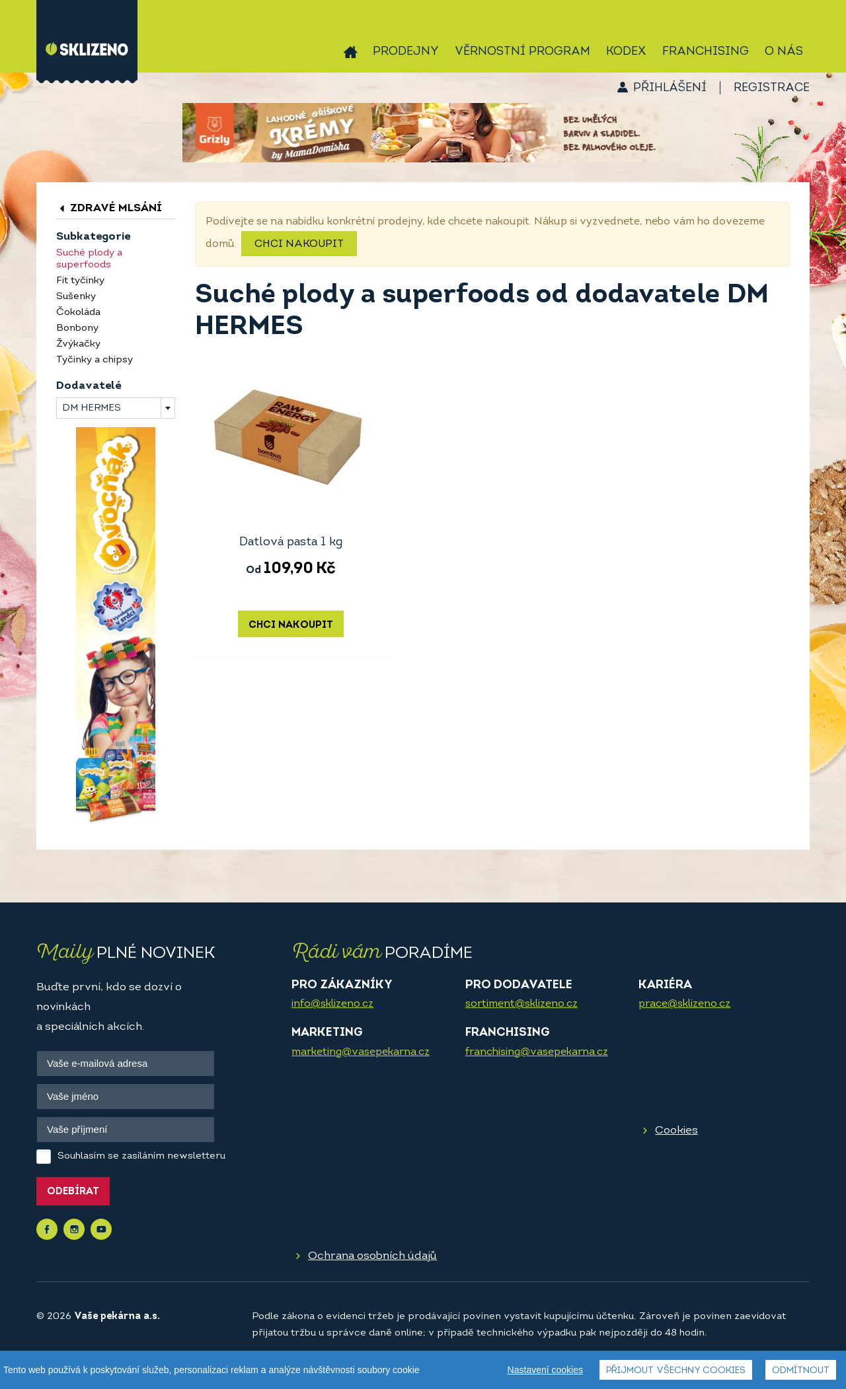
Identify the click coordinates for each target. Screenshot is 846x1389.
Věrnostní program (522, 52)
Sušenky (76, 297)
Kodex (626, 52)
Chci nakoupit (299, 244)
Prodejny (406, 52)
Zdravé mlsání (109, 208)
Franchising (705, 52)
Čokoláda (78, 313)
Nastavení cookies (545, 1370)
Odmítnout (800, 1371)
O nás (784, 52)
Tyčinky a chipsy (94, 360)
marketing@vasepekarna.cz (360, 1052)
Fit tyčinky (80, 281)
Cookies (676, 1130)
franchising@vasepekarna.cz (536, 1052)
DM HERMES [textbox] (91, 408)
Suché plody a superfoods (89, 259)
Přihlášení (670, 88)
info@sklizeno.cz (332, 1004)
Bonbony (77, 328)
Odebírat (73, 1192)
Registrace (772, 88)
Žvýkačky (78, 344)
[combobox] (115, 408)
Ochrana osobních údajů (372, 1256)
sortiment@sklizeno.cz (521, 1004)
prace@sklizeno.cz (684, 1004)
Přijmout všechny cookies (676, 1371)
